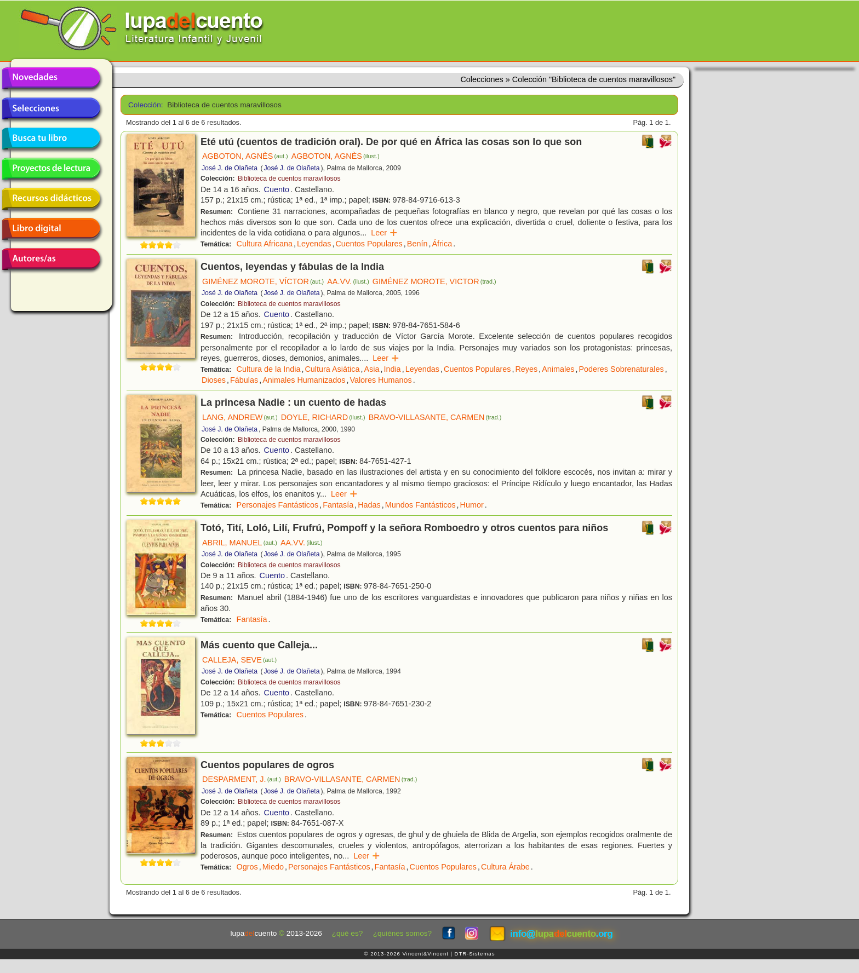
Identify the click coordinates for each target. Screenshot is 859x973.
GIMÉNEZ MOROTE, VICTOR (434, 281)
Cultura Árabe (505, 866)
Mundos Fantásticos (420, 504)
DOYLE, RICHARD (323, 417)
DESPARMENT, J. (241, 779)
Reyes (526, 369)
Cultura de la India (269, 369)
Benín (417, 243)
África (442, 243)
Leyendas (314, 243)
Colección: (143, 105)
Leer (384, 232)
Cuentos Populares (368, 243)
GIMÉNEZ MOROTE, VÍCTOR (263, 281)
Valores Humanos (380, 380)
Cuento (276, 189)
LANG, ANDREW (240, 417)
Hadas (369, 504)
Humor (472, 504)
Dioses (214, 380)
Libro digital (51, 229)
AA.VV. (348, 281)
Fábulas (244, 380)
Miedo (273, 866)
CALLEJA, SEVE (239, 659)
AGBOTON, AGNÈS (245, 156)
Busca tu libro (51, 138)
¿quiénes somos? (402, 933)
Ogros (247, 866)
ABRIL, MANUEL (239, 542)
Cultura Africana (265, 243)
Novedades (51, 78)
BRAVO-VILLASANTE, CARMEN (435, 417)
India (391, 369)
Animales (558, 369)
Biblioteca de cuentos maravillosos (289, 178)
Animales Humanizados (303, 380)
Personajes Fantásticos (278, 504)
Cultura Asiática (332, 369)
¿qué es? (347, 933)
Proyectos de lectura (51, 169)
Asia (371, 369)
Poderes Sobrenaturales (621, 369)
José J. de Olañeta (229, 168)
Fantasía (338, 504)
